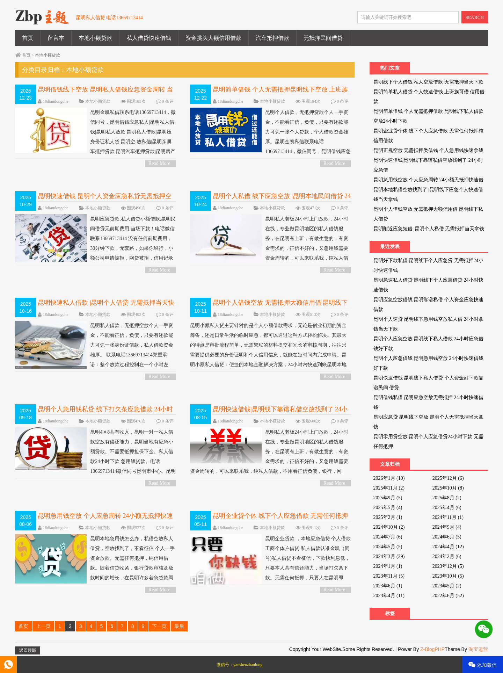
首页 (27, 38)
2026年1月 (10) (389, 478)
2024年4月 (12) (448, 546)
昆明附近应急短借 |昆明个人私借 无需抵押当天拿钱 (428, 228)
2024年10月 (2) (389, 527)
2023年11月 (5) (388, 576)
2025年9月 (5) (387, 497)
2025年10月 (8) (448, 488)
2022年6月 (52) (448, 595)
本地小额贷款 (95, 38)
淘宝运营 (478, 649)
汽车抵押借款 (272, 38)
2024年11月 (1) (448, 517)
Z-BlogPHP (432, 649)
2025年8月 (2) (446, 497)
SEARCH (475, 17)
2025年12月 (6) (448, 478)
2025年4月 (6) (446, 507)
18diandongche (55, 101)
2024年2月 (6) (446, 556)
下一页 (159, 626)
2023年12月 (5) (448, 566)
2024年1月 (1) (387, 566)
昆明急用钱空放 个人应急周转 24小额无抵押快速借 (428, 179)
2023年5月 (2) (446, 585)
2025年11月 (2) (388, 488)
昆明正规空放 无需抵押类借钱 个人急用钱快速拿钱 (428, 150)
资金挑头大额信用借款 (213, 38)
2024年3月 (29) (389, 556)
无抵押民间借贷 (323, 38)
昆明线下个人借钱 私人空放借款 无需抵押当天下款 (428, 82)
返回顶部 (27, 650)
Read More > (159, 164)
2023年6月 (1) (387, 585)
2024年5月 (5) (387, 546)
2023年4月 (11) (388, 595)
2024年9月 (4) (446, 527)
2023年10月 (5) (448, 576)
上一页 (43, 626)
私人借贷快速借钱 (148, 38)
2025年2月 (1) (387, 517)
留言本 (56, 38)
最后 (179, 626)
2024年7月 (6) (387, 537)
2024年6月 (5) (446, 537)
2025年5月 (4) (387, 507)
